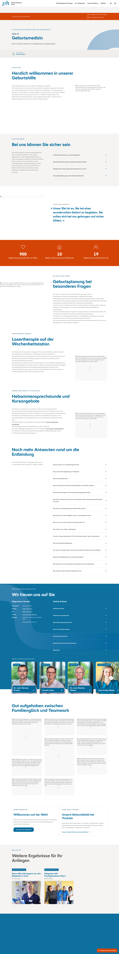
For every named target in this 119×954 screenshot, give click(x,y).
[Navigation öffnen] (115, 3)
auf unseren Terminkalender (55, 428)
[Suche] (110, 3)
